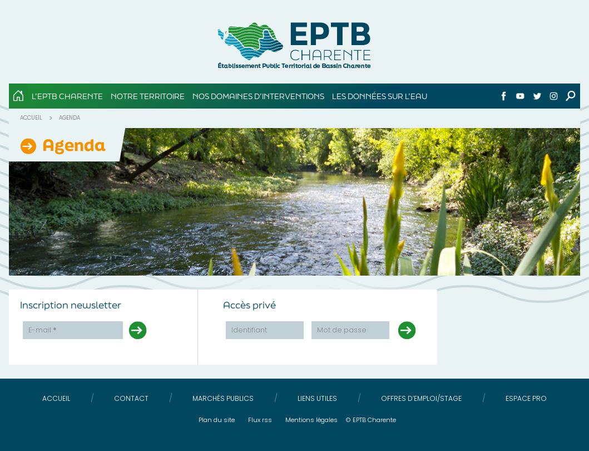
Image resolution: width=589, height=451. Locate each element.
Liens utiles (317, 398)
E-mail (42, 330)
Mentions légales (311, 419)
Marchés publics (223, 398)
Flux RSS (260, 419)
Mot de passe (342, 330)
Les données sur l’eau (379, 96)
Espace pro (526, 398)
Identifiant (249, 330)
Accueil (31, 117)
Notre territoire (148, 96)
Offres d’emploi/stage (421, 398)
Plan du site (217, 419)
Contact (131, 398)
